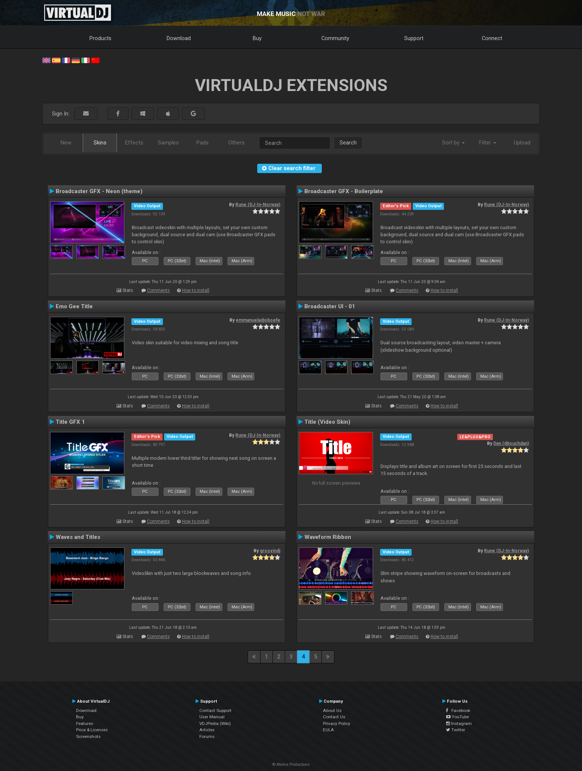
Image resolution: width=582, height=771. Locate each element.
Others (236, 142)
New (66, 142)
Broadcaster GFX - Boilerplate (343, 191)
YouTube (457, 716)
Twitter (455, 729)
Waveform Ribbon (327, 537)
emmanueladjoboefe (258, 320)
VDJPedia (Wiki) (215, 723)
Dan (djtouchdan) (511, 443)
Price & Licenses (92, 729)
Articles (207, 729)
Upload (522, 142)
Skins (100, 142)
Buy (257, 38)
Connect (492, 38)
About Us (332, 710)
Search (348, 142)
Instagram (459, 723)
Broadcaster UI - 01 (329, 306)
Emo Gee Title (74, 306)
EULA (328, 729)
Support (414, 38)
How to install (195, 290)
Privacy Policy (336, 723)
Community (335, 38)
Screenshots (88, 736)
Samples (168, 142)
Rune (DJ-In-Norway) (257, 204)
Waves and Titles (78, 537)
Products (100, 38)
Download (179, 38)
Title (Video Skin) (327, 422)
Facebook (458, 710)
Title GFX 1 (70, 422)
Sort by (453, 142)
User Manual (212, 716)
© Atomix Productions (291, 764)
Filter (487, 142)
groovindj (270, 550)
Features (84, 723)
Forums (207, 736)
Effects (134, 142)
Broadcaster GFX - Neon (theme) (99, 191)
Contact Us (334, 716)
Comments (158, 290)
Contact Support (215, 710)
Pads (202, 142)
